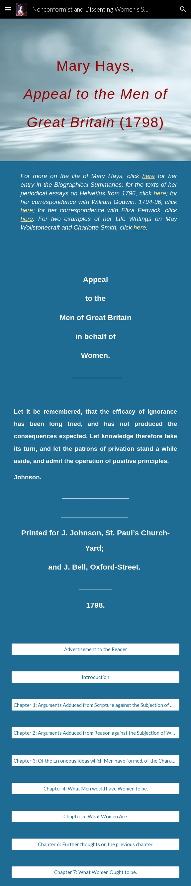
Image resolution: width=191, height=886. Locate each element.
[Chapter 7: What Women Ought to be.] (95, 872)
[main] (95, 90)
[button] (8, 9)
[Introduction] (95, 677)
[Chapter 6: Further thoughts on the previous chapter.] (95, 844)
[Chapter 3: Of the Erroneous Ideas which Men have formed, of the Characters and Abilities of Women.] (95, 760)
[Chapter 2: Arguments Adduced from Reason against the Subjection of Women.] (95, 732)
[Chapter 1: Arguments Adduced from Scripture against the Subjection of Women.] (95, 705)
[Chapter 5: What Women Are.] (95, 816)
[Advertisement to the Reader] (95, 649)
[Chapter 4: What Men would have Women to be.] (95, 788)
